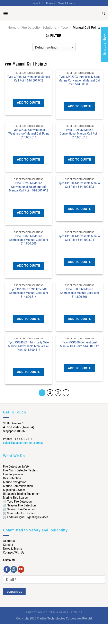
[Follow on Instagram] (13, 569)
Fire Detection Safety (16, 466)
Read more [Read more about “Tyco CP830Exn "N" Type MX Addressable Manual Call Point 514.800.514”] (28, 303)
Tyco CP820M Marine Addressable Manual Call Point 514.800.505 (28, 239)
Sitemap (76, 612)
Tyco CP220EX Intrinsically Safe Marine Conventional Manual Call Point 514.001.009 (79, 80)
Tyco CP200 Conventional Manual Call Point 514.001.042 (28, 78)
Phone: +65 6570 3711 (18, 439)
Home (12, 27)
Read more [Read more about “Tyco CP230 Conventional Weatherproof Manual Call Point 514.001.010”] (28, 144)
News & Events (66, 3)
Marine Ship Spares (15, 497)
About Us (38, 3)
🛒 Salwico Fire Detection (19, 509)
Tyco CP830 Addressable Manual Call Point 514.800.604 (80, 237)
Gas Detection (12, 478)
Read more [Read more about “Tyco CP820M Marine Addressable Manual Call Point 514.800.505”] (28, 250)
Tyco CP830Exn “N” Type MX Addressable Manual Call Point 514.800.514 (28, 293)
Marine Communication (18, 486)
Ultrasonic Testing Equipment (21, 493)
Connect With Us (13, 552)
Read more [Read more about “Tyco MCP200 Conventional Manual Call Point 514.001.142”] (79, 353)
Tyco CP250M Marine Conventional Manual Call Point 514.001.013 (79, 133)
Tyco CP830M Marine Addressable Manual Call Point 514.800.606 (79, 293)
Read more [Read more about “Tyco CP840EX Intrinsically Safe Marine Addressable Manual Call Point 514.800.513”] (28, 357)
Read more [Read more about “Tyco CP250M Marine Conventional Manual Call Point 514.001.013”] (79, 144)
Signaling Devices (14, 489)
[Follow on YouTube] (21, 569)
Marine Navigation (14, 482)
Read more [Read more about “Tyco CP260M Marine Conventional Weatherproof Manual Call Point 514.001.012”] (28, 197)
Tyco (64, 27)
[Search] (103, 13)
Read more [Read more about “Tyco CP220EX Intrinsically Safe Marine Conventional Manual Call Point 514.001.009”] (79, 91)
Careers (50, 3)
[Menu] (5, 13)
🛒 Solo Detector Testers (19, 513)
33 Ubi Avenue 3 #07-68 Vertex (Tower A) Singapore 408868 (18, 427)
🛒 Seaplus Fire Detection (19, 505)
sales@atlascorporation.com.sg (23, 442)
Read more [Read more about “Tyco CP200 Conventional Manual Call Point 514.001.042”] (28, 87)
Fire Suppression (13, 474)
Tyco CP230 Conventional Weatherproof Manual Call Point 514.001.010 (28, 133)
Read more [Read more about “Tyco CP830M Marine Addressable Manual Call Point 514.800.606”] (79, 303)
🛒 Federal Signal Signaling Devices (25, 517)
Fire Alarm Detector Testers (20, 470)
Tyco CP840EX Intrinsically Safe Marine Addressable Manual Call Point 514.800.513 (28, 346)
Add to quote (28, 102)
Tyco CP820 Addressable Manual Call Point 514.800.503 (80, 184)
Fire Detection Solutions (38, 27)
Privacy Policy (36, 612)
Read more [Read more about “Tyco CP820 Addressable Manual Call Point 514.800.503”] (79, 194)
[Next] (66, 392)
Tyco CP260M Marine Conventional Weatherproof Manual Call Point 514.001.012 (28, 186)
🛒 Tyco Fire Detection (17, 501)
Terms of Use (59, 612)
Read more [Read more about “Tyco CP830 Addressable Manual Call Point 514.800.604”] (79, 247)
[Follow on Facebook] (6, 569)
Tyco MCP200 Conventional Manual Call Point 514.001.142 (79, 344)
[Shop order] (53, 47)
